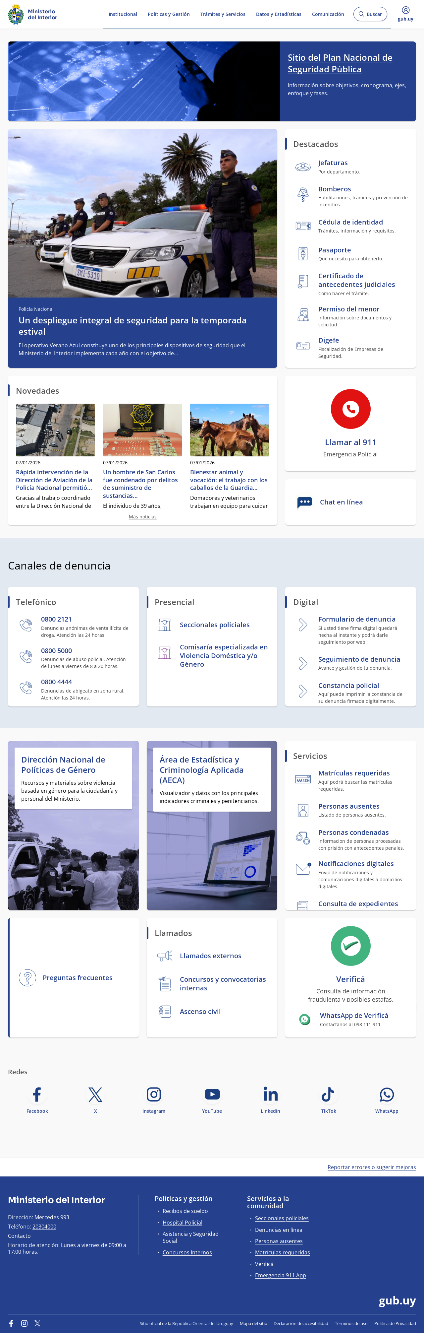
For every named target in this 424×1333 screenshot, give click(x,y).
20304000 (44, 1226)
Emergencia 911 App (280, 1275)
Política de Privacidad (395, 1323)
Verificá (264, 1264)
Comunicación (328, 14)
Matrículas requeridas (282, 1252)
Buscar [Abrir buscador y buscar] (370, 16)
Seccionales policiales (282, 1218)
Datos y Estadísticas (278, 14)
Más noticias (143, 516)
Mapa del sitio (253, 1323)
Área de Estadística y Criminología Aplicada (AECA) (202, 769)
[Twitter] (37, 1323)
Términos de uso (351, 1323)
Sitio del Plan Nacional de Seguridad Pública (340, 63)
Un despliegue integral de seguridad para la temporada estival (133, 326)
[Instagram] (24, 1323)
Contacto (19, 1235)
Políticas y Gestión (169, 14)
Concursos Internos (187, 1252)
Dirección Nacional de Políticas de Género (63, 764)
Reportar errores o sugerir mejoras (372, 1167)
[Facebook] (11, 1323)
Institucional (123, 14)
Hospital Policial (182, 1222)
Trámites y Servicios (222, 14)
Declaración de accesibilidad (301, 1323)
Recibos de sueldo (185, 1211)
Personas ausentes (279, 1241)
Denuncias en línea (278, 1229)
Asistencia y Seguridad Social (191, 1237)
